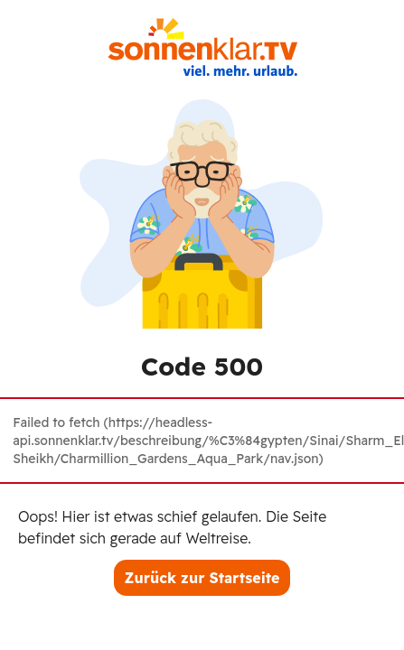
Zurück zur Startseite (202, 578)
